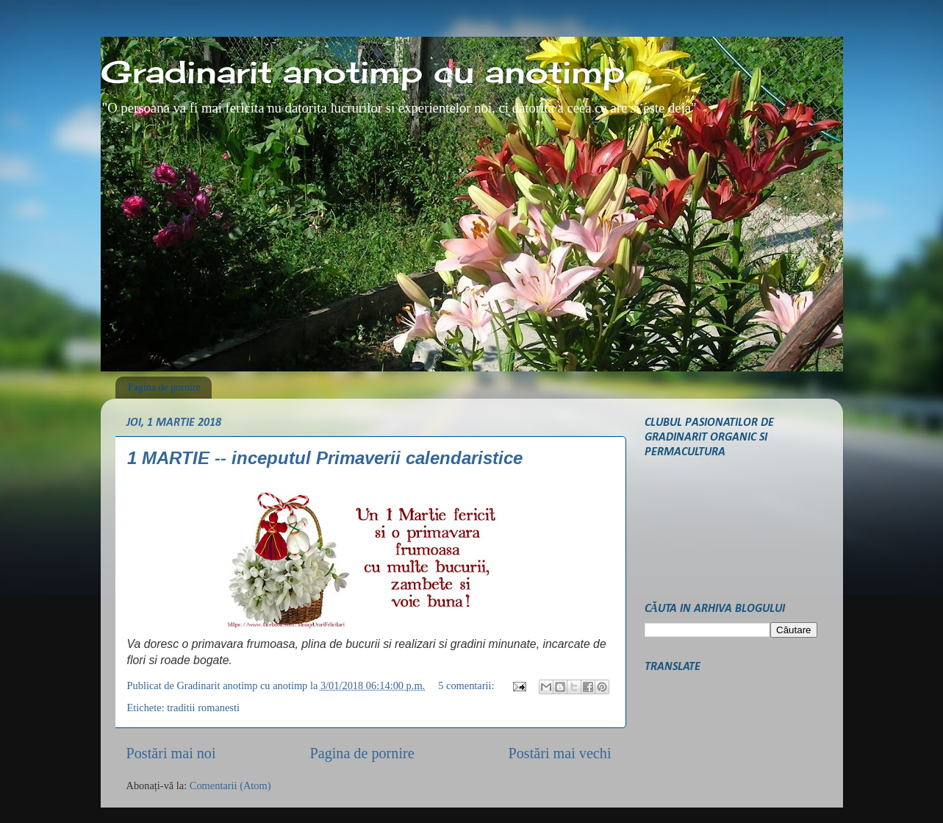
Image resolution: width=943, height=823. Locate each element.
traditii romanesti (203, 707)
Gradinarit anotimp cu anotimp (363, 71)
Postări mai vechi (560, 753)
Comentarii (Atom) (230, 785)
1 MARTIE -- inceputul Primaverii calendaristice (325, 458)
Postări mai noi (171, 753)
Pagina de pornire (164, 387)
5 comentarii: (467, 685)
